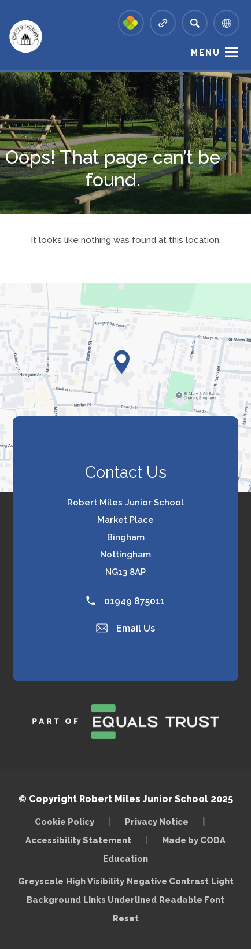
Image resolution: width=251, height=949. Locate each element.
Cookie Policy (64, 821)
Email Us (125, 628)
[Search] (195, 23)
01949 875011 (125, 601)
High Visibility (95, 881)
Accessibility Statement (78, 840)
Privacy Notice (157, 821)
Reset (126, 918)
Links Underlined (120, 899)
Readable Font (191, 899)
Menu (205, 52)
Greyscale (41, 881)
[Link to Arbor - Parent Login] (131, 23)
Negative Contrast (168, 881)
